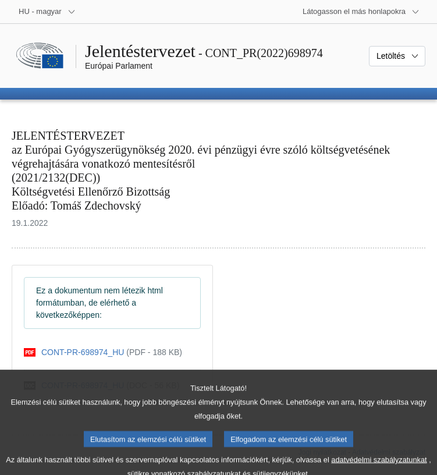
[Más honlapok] (361, 11)
